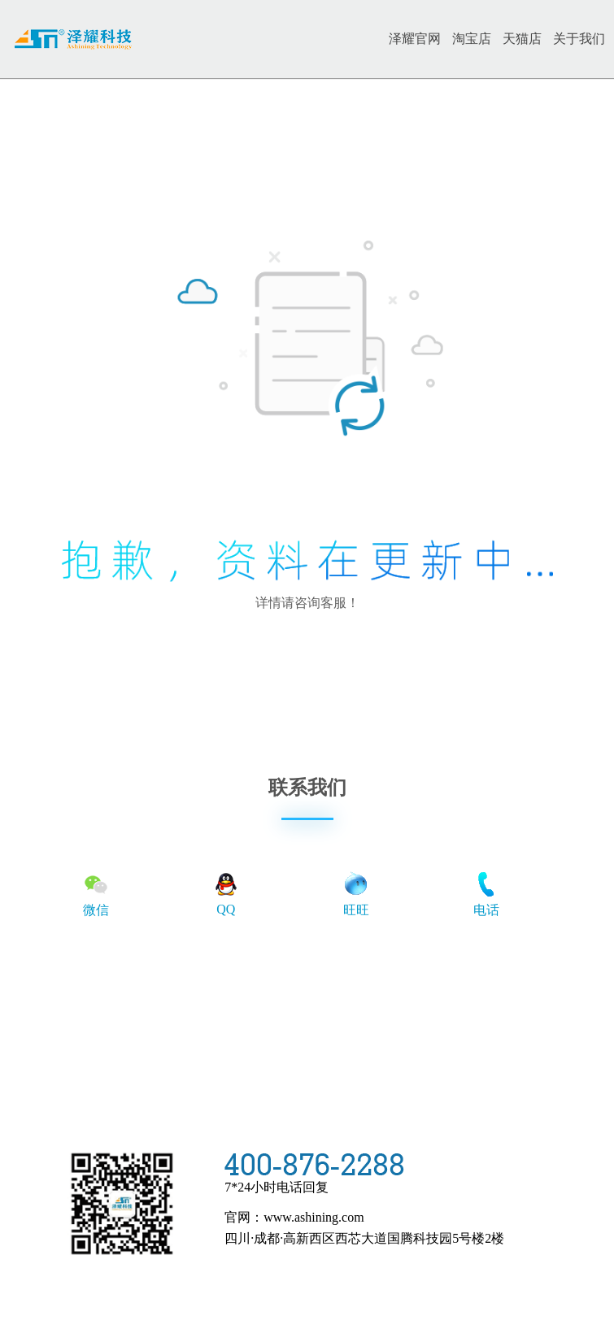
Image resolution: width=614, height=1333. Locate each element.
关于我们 (579, 39)
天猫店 (522, 39)
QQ (226, 893)
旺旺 (356, 893)
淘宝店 (471, 39)
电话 (486, 893)
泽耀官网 (415, 39)
